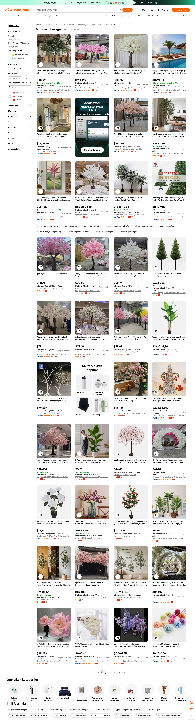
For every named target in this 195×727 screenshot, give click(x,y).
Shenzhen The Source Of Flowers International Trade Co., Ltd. (169, 153)
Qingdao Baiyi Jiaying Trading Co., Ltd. (129, 597)
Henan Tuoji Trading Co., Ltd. (125, 475)
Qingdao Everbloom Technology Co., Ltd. (91, 477)
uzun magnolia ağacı (144, 226)
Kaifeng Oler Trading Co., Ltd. (163, 600)
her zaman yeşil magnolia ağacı (50, 232)
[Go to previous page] (98, 672)
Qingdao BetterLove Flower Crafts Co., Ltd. (54, 90)
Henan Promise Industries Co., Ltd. (51, 413)
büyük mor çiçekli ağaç (154, 710)
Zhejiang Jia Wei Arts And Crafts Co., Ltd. (53, 536)
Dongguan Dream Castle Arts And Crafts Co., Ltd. (169, 538)
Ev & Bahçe (50, 24)
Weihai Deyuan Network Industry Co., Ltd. (169, 90)
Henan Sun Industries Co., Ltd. (126, 352)
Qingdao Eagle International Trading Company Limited (54, 661)
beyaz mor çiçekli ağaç (101, 715)
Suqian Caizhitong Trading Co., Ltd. (50, 288)
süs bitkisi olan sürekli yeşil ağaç (169, 715)
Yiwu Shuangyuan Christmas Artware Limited (169, 217)
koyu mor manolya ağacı (47, 226)
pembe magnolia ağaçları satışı (127, 710)
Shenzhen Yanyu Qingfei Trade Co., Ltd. (129, 88)
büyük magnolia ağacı (104, 232)
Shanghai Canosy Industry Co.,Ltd (127, 291)
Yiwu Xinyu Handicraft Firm (124, 536)
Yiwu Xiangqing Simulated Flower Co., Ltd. (169, 293)
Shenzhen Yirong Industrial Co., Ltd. (89, 88)
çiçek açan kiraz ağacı (17, 710)
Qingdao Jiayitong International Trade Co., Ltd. (54, 477)
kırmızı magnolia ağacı (127, 232)
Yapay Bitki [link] (110, 24)
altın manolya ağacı (101, 710)
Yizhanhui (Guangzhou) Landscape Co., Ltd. (92, 597)
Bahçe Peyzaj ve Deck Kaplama (90, 24)
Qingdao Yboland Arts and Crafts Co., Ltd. (168, 477)
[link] (191, 702)
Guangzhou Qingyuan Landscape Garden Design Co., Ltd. (131, 413)
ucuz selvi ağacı (60, 715)
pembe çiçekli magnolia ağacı (118, 226)
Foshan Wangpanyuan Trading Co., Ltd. (90, 354)
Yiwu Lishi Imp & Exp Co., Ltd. (48, 151)
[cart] (152, 10)
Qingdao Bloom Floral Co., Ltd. (87, 215)
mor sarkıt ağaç (70, 226)
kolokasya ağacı (57, 710)
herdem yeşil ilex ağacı (78, 710)
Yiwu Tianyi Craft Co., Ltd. (47, 599)
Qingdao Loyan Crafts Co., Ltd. (87, 291)
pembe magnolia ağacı (91, 226)
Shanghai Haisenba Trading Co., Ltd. (89, 538)
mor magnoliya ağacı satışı (79, 232)
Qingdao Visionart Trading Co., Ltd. (50, 217)
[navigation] (20, 349)
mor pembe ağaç (123, 715)
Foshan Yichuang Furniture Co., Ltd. (128, 149)
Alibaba (39, 24)
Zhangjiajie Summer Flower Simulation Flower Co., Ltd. (169, 659)
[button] (119, 9)
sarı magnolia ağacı (165, 226)
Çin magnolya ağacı (39, 715)
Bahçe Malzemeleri (66, 24)
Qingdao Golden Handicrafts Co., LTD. (52, 354)
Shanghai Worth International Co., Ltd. (167, 352)
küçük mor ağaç (79, 715)
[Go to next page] (124, 672)
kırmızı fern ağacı (143, 715)
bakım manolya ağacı (17, 715)
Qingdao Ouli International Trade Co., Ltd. (91, 661)
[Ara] (127, 10)
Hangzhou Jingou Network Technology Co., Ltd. (131, 661)
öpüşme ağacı (38, 710)
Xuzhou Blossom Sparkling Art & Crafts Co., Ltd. (131, 214)
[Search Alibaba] (76, 9)
